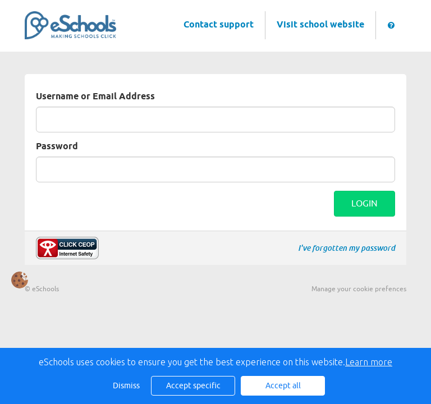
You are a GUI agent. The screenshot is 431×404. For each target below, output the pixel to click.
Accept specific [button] (193, 386)
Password (57, 147)
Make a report (67, 248)
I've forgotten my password (346, 248)
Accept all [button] (283, 386)
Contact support (219, 25)
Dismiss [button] (126, 386)
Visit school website (320, 25)
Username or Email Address (95, 97)
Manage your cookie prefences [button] (358, 288)
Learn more (368, 362)
